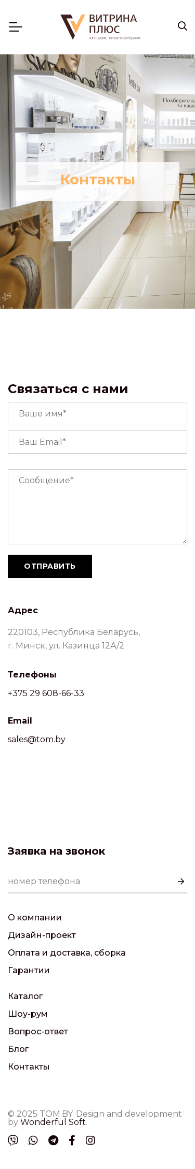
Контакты (29, 1067)
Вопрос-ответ (38, 1031)
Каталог (25, 996)
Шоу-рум (28, 1014)
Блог (18, 1049)
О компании (35, 917)
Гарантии (29, 970)
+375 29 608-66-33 (46, 693)
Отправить (50, 566)
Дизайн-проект (42, 935)
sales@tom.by (37, 739)
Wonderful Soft (53, 1122)
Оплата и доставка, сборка (67, 953)
